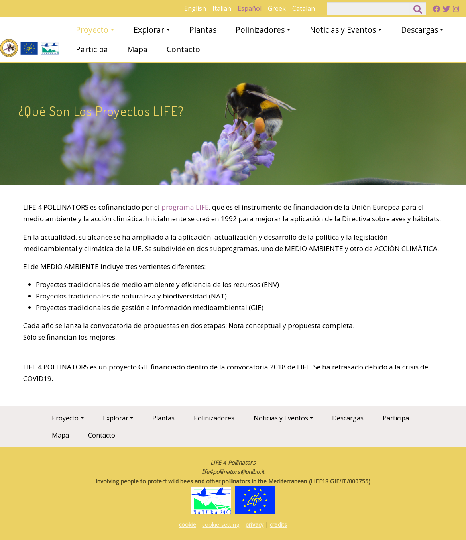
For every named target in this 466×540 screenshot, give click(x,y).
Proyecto (92, 29)
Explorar (149, 29)
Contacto (183, 49)
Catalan (303, 8)
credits (278, 524)
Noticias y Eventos (343, 29)
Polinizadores (260, 29)
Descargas (419, 29)
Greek (277, 8)
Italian (221, 8)
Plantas (202, 29)
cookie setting (220, 524)
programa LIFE (185, 207)
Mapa (137, 49)
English (195, 8)
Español (250, 8)
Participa (92, 49)
